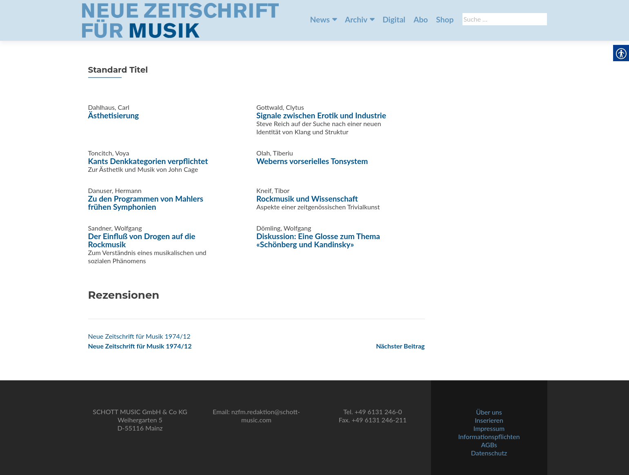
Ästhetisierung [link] (113, 115)
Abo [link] (420, 19)
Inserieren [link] (489, 420)
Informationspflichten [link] (489, 436)
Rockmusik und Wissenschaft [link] (307, 198)
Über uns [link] (489, 412)
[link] (180, 19)
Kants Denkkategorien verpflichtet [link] (148, 161)
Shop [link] (444, 19)
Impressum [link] (489, 428)
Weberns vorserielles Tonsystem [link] (312, 161)
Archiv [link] (356, 19)
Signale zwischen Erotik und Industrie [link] (321, 115)
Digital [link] (393, 19)
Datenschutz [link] (489, 453)
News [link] (320, 19)
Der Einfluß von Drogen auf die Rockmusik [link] (142, 240)
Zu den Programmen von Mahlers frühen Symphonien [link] (146, 202)
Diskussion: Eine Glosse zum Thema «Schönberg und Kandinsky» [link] (318, 240)
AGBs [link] (489, 444)
